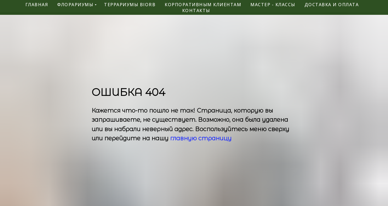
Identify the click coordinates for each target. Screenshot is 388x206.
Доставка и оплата (331, 5)
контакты (196, 10)
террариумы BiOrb (129, 5)
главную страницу (200, 138)
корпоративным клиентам (203, 5)
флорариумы (75, 5)
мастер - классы (272, 5)
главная (36, 5)
